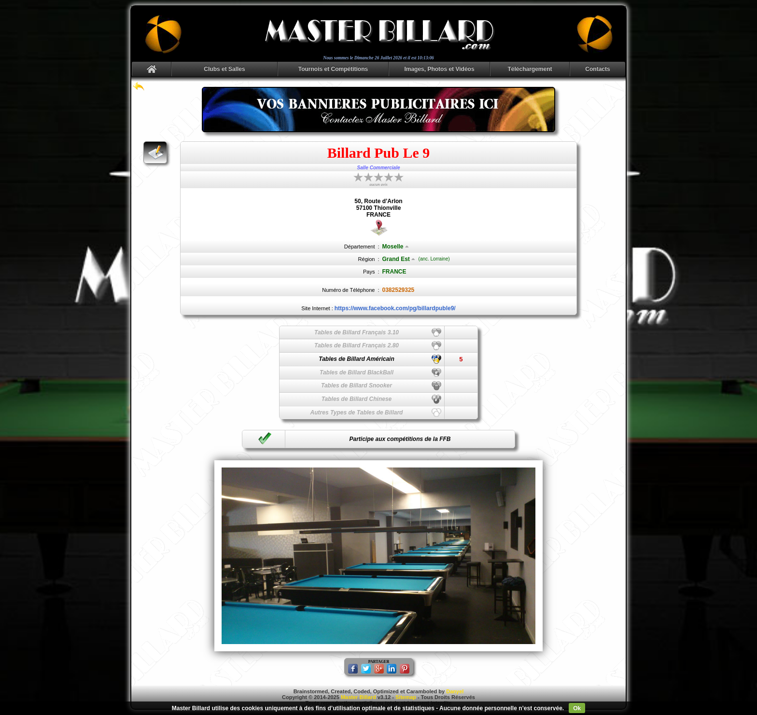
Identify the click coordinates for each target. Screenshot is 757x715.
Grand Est (398, 259)
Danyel (454, 691)
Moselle (395, 246)
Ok (577, 708)
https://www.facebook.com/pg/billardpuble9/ (395, 308)
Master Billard (358, 697)
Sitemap (405, 697)
